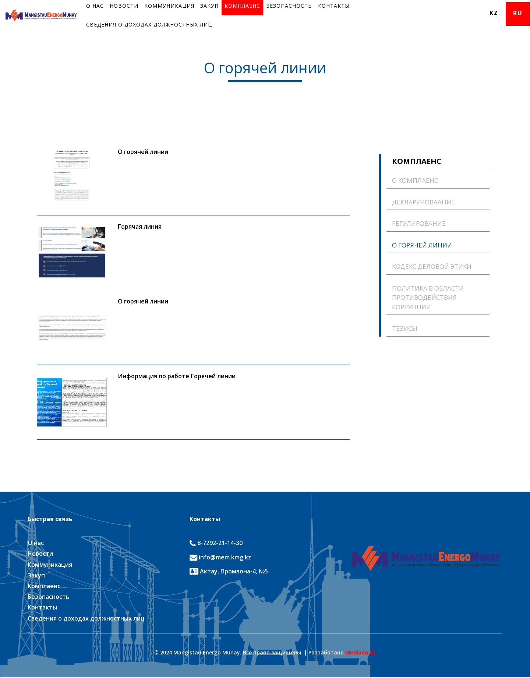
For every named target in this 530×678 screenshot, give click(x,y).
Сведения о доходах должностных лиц (149, 24)
